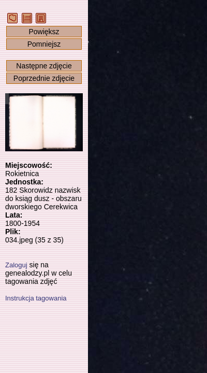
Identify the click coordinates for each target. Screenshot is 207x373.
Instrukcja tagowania (36, 298)
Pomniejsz (44, 44)
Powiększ (43, 31)
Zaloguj (16, 265)
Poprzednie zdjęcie (44, 78)
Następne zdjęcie (43, 66)
